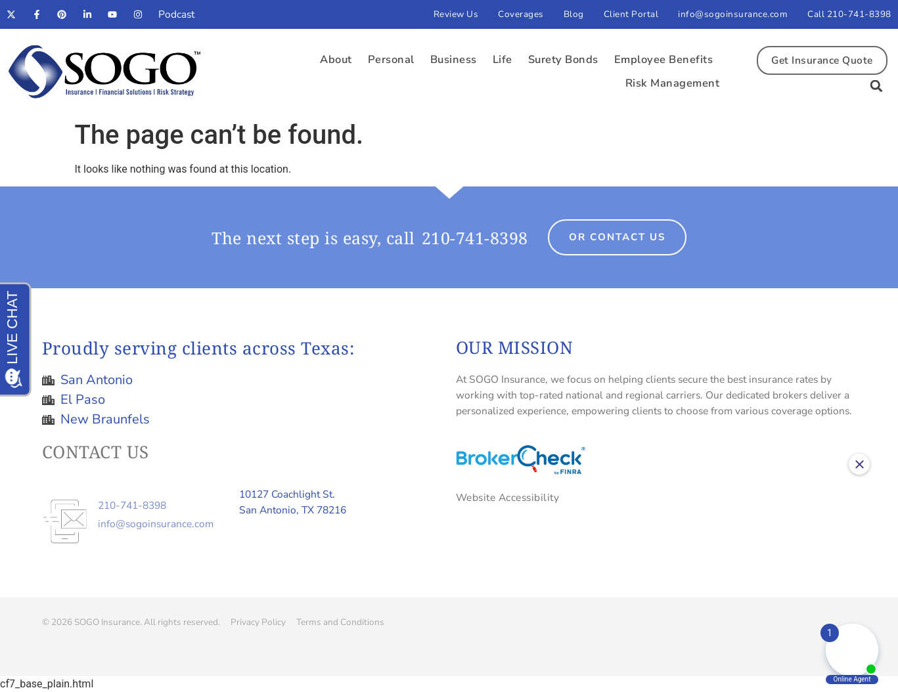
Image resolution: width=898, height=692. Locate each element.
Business (453, 59)
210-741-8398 (475, 238)
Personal (391, 59)
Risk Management (672, 83)
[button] (876, 86)
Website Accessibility (508, 497)
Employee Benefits (663, 59)
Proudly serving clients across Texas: (198, 348)
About (336, 59)
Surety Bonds (563, 59)
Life (502, 59)
